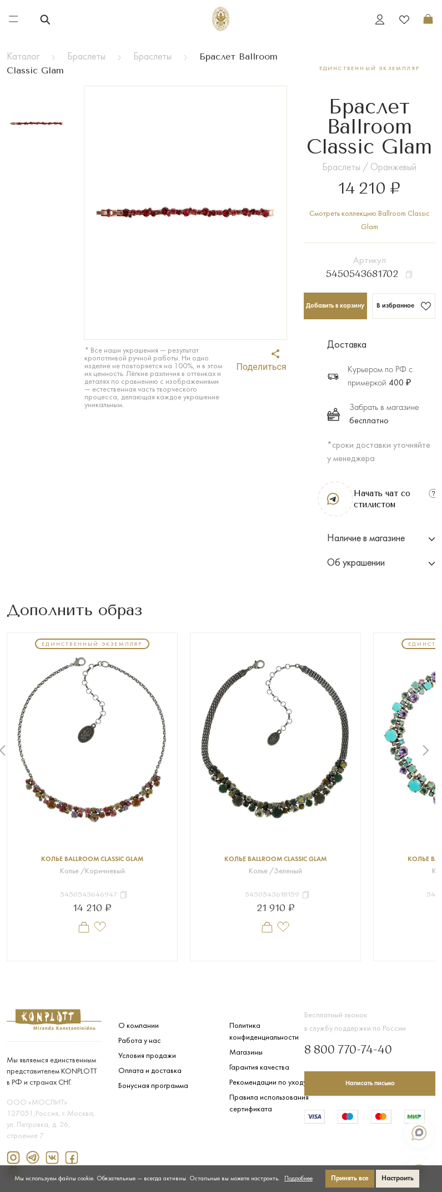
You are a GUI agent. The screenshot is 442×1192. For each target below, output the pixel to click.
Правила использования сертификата (269, 1103)
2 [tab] (212, 969)
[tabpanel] (92, 796)
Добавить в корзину (335, 306)
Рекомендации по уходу (268, 1082)
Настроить (397, 1178)
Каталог (23, 57)
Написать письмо (370, 1083)
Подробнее (298, 1178)
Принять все (350, 1178)
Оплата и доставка (150, 1071)
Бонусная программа (153, 1086)
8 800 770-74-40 (348, 1050)
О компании (138, 1026)
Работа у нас (139, 1041)
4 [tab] (246, 969)
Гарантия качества (259, 1067)
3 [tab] (229, 969)
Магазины (246, 1052)
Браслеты (86, 57)
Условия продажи (147, 1056)
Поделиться (262, 360)
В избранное (403, 305)
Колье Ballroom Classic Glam (92, 859)
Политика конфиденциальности (264, 1031)
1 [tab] (196, 969)
